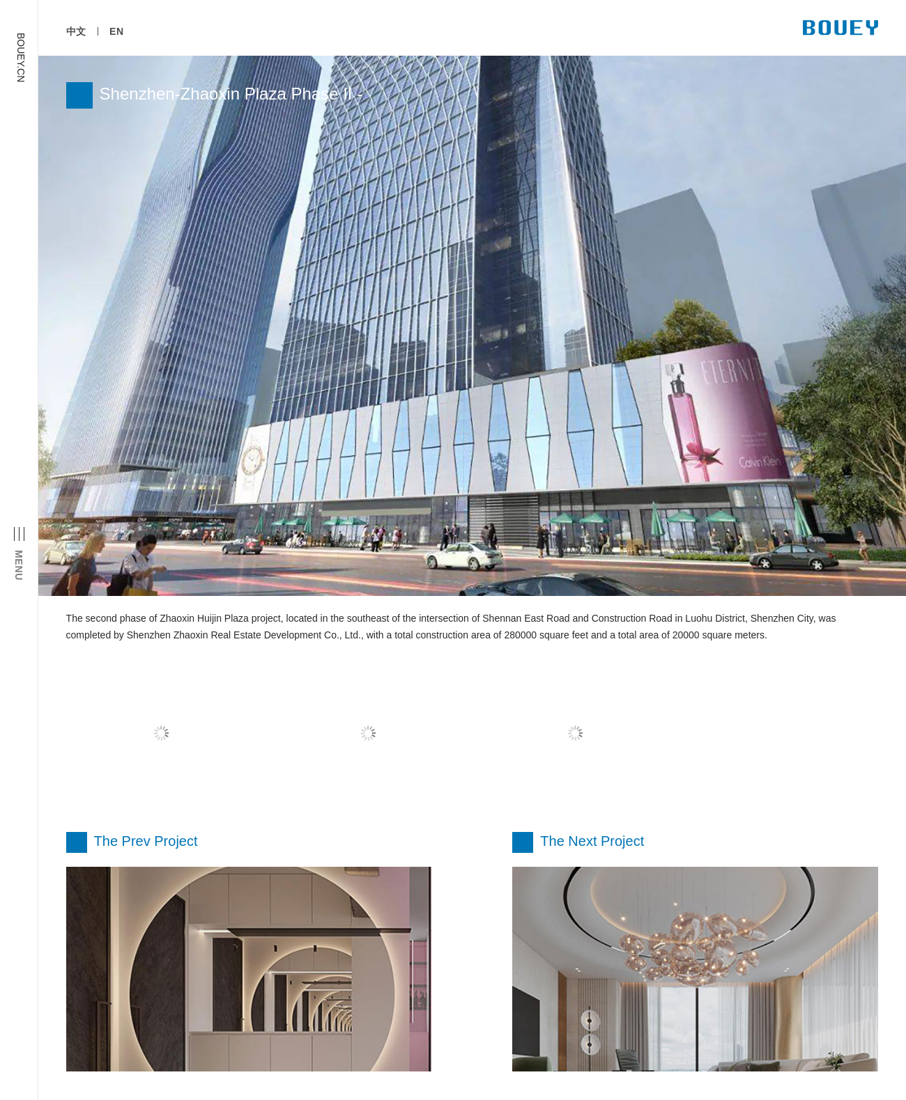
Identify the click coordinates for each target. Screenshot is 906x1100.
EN (116, 31)
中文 (76, 31)
